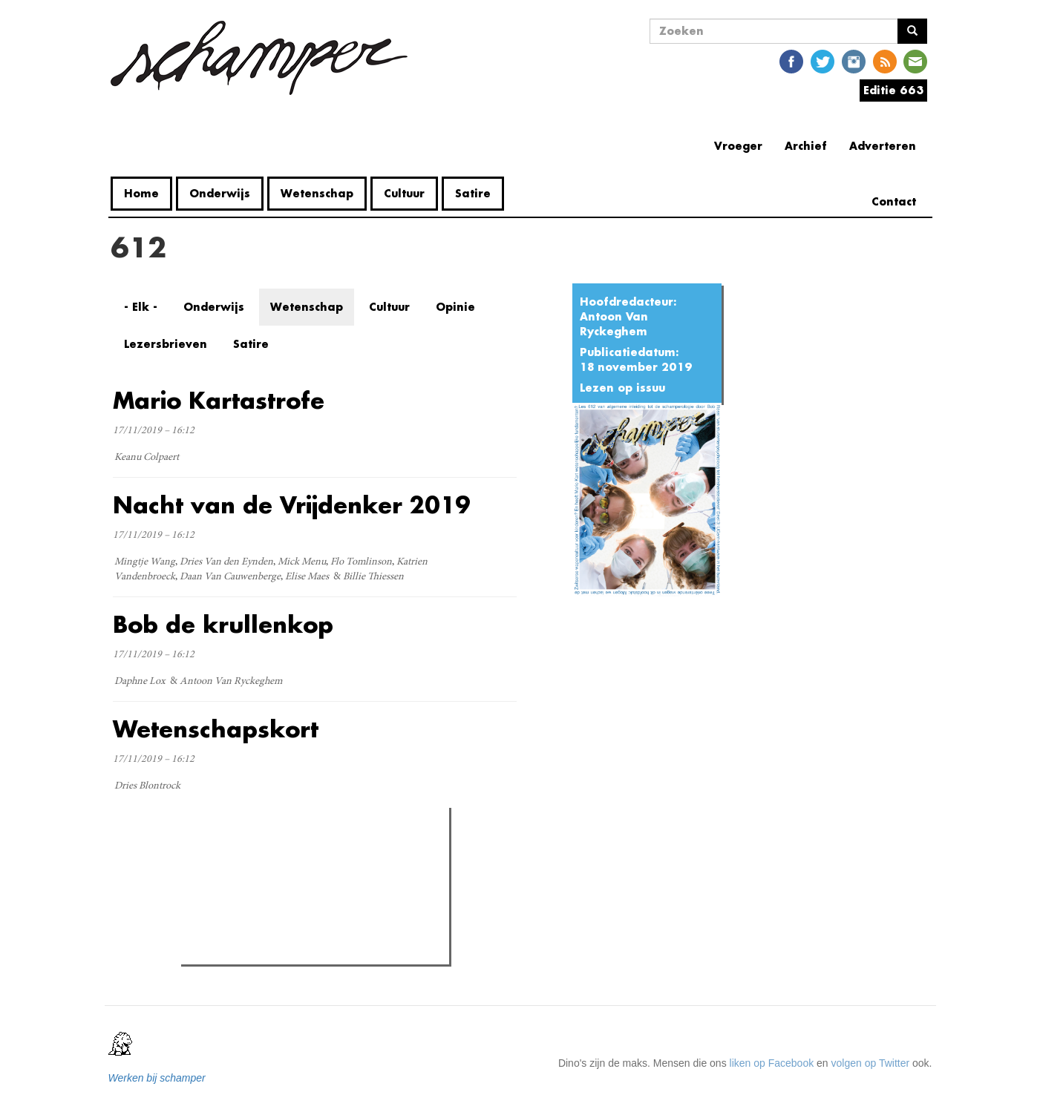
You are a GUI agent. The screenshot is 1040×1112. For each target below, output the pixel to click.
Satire (473, 193)
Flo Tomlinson (361, 562)
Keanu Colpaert (146, 458)
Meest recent (312, 852)
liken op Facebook (772, 1063)
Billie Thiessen (373, 577)
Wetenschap (317, 193)
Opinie (455, 307)
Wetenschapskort (215, 728)
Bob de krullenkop (223, 624)
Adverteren (882, 146)
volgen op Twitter (870, 1063)
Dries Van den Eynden (226, 562)
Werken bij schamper (157, 1078)
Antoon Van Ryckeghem (614, 323)
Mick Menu (302, 562)
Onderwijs (219, 193)
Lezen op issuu (622, 388)
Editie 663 (893, 90)
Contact (893, 201)
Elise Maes (307, 577)
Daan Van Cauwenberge (230, 577)
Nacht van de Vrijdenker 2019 (292, 504)
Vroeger (738, 146)
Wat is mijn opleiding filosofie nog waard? (305, 915)
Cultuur (404, 193)
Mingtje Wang (144, 562)
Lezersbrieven (165, 344)
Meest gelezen (231, 851)
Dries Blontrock (147, 786)
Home (141, 193)
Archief (806, 146)
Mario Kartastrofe (218, 400)
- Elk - (140, 307)
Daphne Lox (140, 682)
